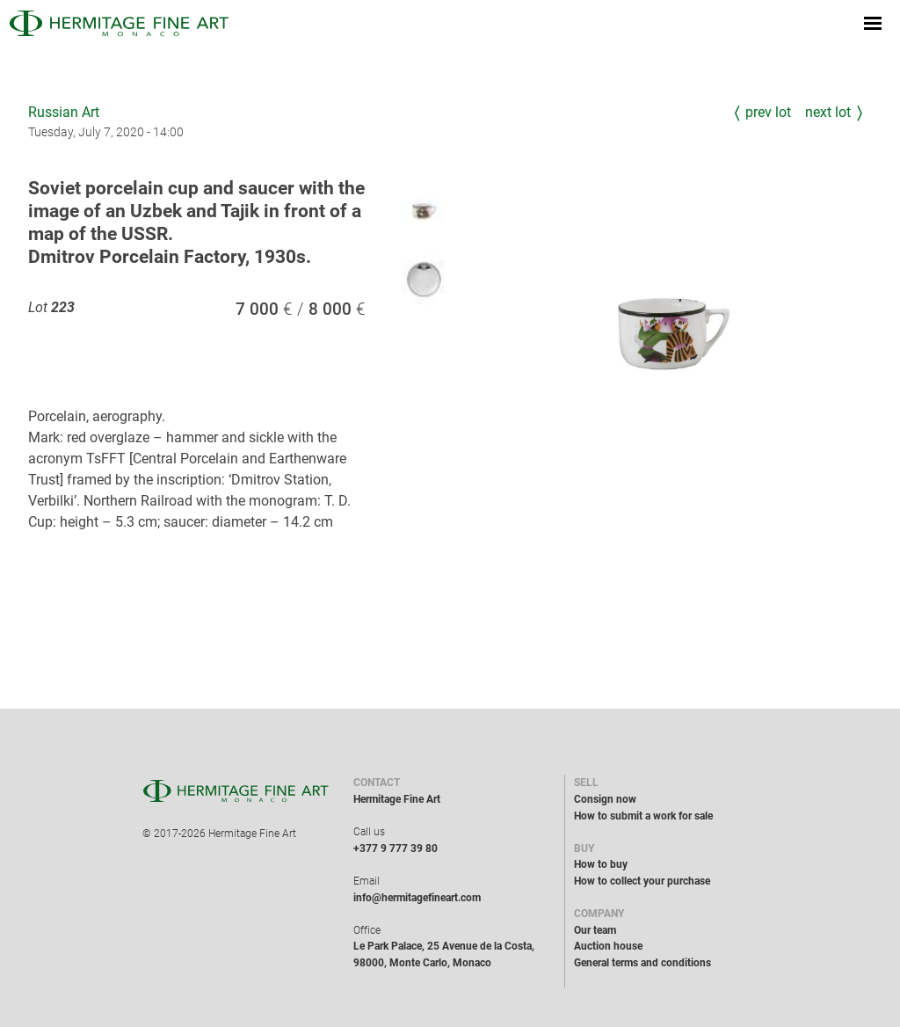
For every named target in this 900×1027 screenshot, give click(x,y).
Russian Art (63, 112)
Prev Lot (768, 112)
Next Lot (828, 112)
